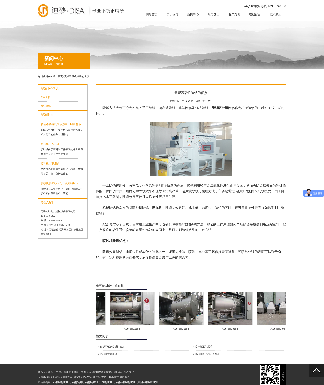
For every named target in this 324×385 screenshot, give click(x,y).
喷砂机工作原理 (50, 144)
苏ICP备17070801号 (84, 377)
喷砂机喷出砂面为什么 (207, 354)
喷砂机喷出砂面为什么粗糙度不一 (61, 183)
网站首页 (151, 14)
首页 (60, 76)
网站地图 (124, 377)
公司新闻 (46, 97)
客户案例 (234, 14)
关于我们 (172, 14)
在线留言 (255, 14)
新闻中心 (193, 14)
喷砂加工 (213, 14)
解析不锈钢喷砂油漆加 (112, 346)
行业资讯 (46, 105)
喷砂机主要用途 (50, 163)
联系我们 (275, 14)
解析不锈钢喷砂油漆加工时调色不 (61, 124)
